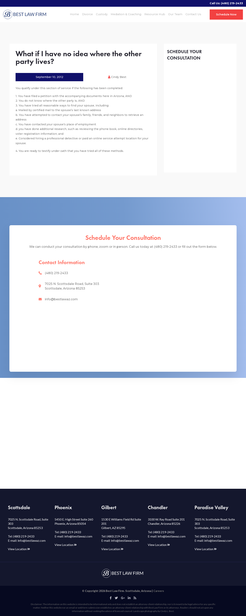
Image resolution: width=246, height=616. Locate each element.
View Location (19, 549)
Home (74, 14)
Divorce (87, 14)
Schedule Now (226, 14)
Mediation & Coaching (126, 14)
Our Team (175, 14)
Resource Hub (154, 14)
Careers (158, 591)
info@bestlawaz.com (61, 299)
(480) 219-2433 (232, 3)
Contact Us (193, 14)
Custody (102, 14)
